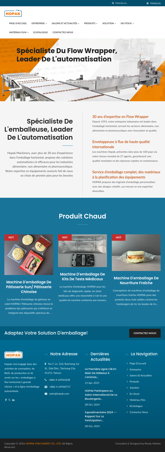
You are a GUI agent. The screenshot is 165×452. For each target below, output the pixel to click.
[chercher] (113, 3)
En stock (127, 23)
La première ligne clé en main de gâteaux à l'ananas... (100, 373)
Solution (109, 23)
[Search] (130, 3)
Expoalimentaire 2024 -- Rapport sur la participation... (101, 416)
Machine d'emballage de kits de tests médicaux (82, 277)
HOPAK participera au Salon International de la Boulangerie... (101, 395)
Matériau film (19, 32)
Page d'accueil (18, 23)
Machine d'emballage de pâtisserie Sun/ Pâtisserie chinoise (29, 287)
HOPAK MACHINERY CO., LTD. (44, 443)
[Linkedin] (13, 400)
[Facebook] (6, 400)
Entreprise (39, 23)
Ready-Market (153, 443)
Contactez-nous (63, 32)
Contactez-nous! (145, 333)
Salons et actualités (65, 23)
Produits (90, 23)
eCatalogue (40, 32)
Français (155, 3)
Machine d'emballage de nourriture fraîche (136, 280)
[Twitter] (9, 400)
